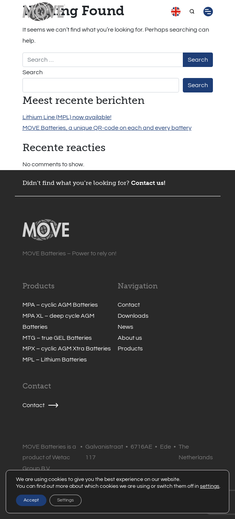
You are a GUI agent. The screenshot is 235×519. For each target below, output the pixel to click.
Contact (129, 305)
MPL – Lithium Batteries (54, 360)
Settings (65, 500)
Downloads (133, 316)
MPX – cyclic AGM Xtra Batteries (66, 348)
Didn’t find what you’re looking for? (75, 182)
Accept (31, 500)
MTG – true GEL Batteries (57, 338)
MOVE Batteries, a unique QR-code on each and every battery (107, 128)
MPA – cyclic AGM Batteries (60, 305)
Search (32, 72)
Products (130, 348)
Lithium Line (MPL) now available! (67, 117)
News (125, 327)
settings (209, 486)
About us (130, 338)
